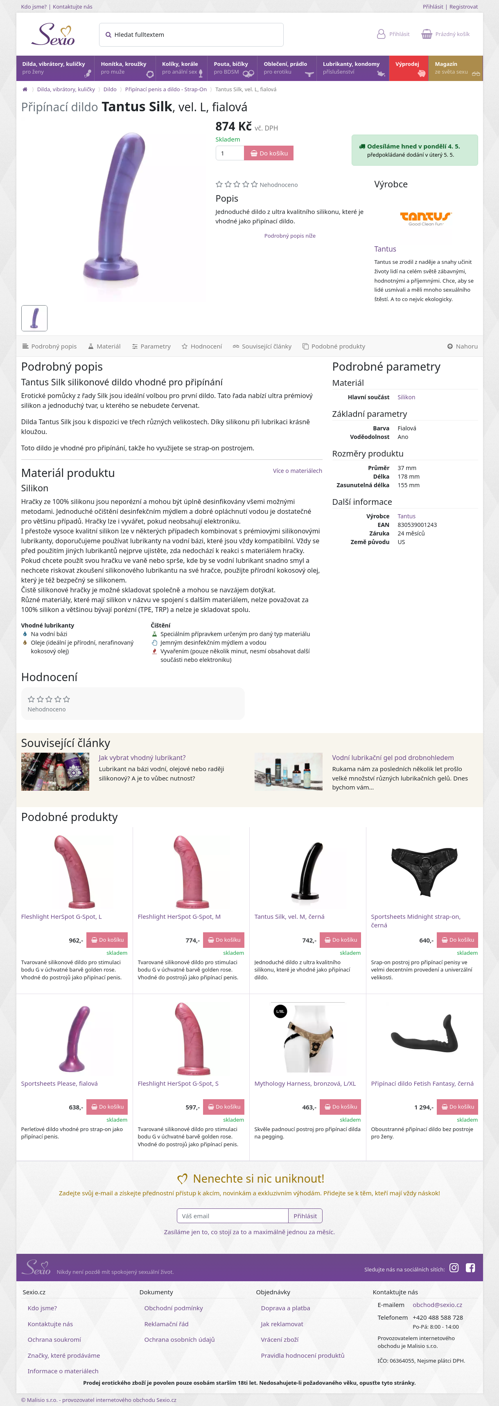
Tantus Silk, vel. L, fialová (245, 89)
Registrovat (463, 6)
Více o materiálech (297, 471)
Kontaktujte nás (73, 6)
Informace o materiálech (63, 1371)
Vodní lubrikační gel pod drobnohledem (393, 757)
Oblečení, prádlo (289, 70)
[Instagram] (454, 1269)
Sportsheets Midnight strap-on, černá (416, 920)
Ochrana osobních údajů (180, 1339)
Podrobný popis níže (290, 235)
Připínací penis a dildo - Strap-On (166, 89)
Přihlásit (433, 6)
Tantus (385, 249)
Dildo (110, 89)
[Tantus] (426, 219)
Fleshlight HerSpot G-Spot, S (178, 1083)
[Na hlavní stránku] (25, 89)
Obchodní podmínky (174, 1308)
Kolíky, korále (184, 70)
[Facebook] (470, 1269)
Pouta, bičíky (235, 70)
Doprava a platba (285, 1308)
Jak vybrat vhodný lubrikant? (142, 757)
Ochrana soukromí (54, 1339)
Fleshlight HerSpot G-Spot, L (61, 916)
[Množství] (230, 153)
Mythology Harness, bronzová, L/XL (305, 1083)
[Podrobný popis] (49, 346)
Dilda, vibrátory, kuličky (58, 70)
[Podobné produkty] (333, 346)
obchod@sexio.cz (437, 1304)
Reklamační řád (167, 1324)
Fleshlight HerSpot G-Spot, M (179, 916)
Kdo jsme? (34, 6)
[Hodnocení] (201, 346)
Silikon (406, 397)
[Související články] (261, 346)
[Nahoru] (462, 346)
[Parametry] (151, 346)
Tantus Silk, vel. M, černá (290, 916)
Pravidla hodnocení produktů (303, 1355)
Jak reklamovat (282, 1324)
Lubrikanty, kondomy (355, 70)
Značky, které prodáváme (64, 1355)
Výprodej (411, 70)
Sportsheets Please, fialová (59, 1083)
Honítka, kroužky (128, 70)
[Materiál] (103, 346)
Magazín (458, 70)
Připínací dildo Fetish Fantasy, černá (422, 1083)
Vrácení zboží (280, 1339)
